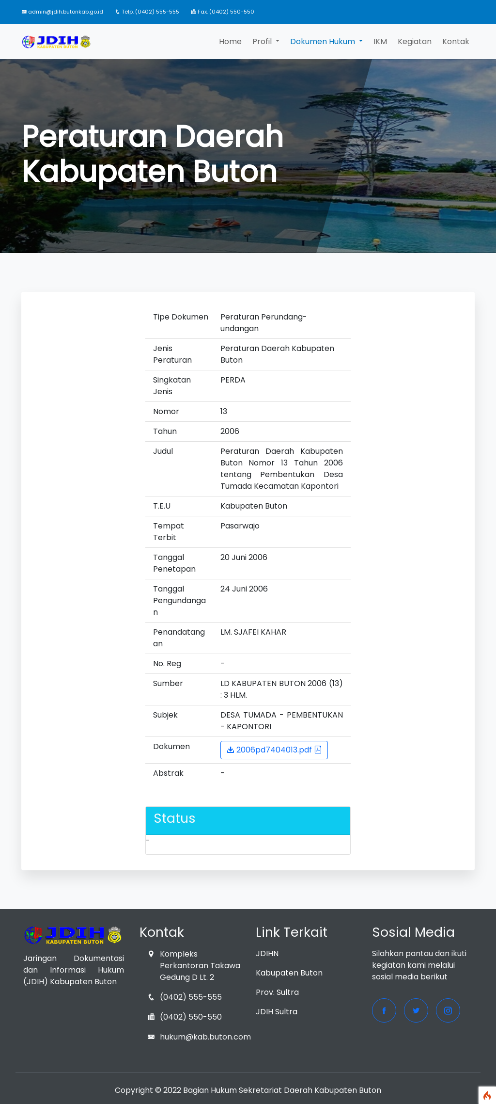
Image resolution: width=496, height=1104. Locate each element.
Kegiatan (415, 41)
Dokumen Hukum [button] (323, 41)
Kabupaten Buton (289, 972)
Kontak (455, 41)
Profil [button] (263, 41)
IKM (380, 41)
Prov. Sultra (277, 992)
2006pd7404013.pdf (274, 749)
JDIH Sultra (276, 1011)
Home (230, 41)
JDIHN (267, 953)
